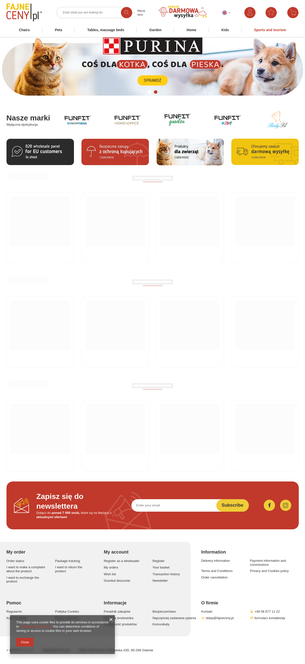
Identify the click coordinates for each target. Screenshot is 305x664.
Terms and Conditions (217, 571)
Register (158, 561)
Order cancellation (214, 577)
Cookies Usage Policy (35, 626)
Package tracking (67, 561)
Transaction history (166, 574)
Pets (58, 30)
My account (116, 552)
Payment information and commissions (268, 563)
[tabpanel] (152, 69)
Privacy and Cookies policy (269, 571)
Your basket (160, 567)
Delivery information (215, 561)
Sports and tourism (270, 30)
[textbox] (94, 12)
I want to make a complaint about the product (25, 569)
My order (15, 552)
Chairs (24, 30)
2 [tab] (155, 92)
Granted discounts (117, 580)
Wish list (110, 574)
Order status (15, 561)
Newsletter (160, 580)
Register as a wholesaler (121, 561)
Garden (155, 30)
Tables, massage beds (105, 30)
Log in (255, 12)
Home (191, 30)
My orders (111, 567)
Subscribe (232, 505)
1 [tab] (149, 92)
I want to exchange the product (22, 579)
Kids (225, 30)
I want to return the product (68, 569)
